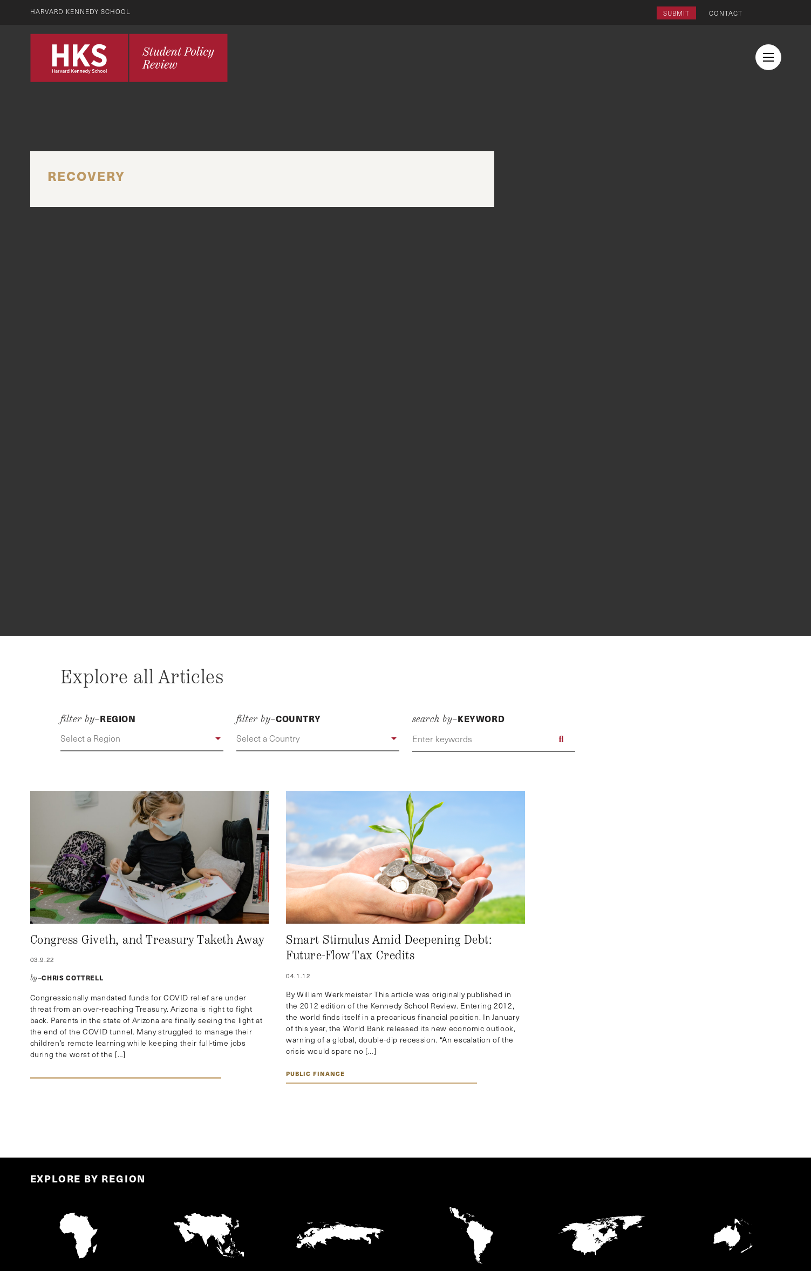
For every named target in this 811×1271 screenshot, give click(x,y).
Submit (676, 13)
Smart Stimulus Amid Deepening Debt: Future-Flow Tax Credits (389, 948)
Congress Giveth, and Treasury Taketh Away (147, 939)
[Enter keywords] (493, 739)
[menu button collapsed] (768, 57)
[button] (141, 739)
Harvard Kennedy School (81, 11)
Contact (725, 13)
